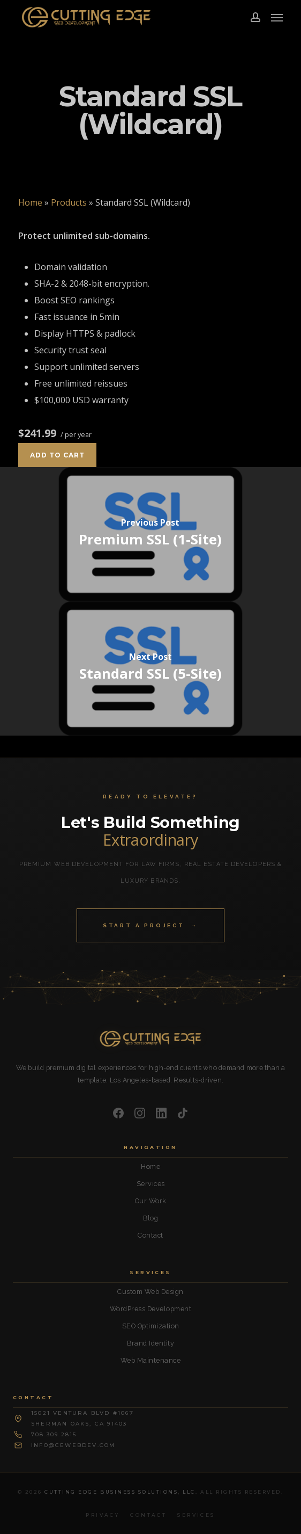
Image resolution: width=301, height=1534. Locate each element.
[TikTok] (182, 1113)
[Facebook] (118, 1113)
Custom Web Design (150, 1292)
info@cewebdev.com (73, 1445)
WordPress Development (151, 1309)
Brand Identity (150, 1343)
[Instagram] (139, 1113)
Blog (150, 1218)
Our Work (151, 1201)
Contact (150, 1235)
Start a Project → (150, 925)
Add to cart (57, 455)
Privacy (102, 1515)
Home (30, 202)
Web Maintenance (151, 1360)
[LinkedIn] (161, 1113)
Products (69, 202)
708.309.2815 (54, 1434)
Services (151, 1184)
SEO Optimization (150, 1326)
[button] (277, 17)
